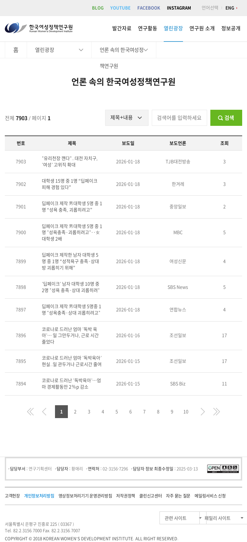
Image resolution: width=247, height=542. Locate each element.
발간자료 (122, 28)
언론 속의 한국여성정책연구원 (121, 52)
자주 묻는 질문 (178, 496)
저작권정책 (125, 496)
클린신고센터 (150, 496)
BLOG (98, 8)
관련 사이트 (145, 518)
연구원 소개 (202, 28)
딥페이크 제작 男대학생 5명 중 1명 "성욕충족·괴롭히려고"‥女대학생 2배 (72, 232)
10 (185, 411)
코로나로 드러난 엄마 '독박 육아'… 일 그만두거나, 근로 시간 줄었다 (70, 335)
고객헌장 (12, 496)
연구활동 (147, 28)
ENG (229, 8)
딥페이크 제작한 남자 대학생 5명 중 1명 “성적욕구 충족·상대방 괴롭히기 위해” (70, 261)
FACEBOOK (148, 8)
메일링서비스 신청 (210, 496)
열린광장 (173, 28)
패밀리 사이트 (205, 518)
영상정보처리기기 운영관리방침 (85, 496)
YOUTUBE (120, 8)
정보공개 (231, 28)
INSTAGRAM (179, 8)
